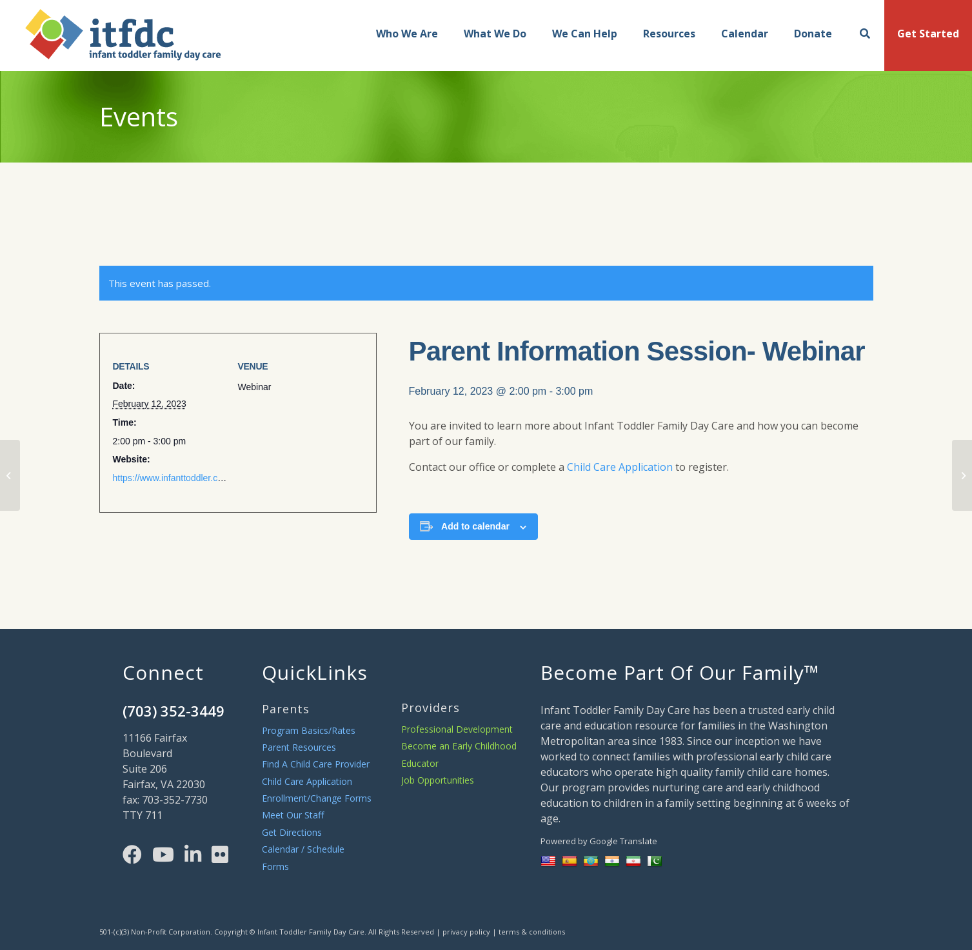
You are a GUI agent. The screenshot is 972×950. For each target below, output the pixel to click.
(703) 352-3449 (173, 710)
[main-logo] (110, 38)
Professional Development (457, 729)
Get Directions (292, 832)
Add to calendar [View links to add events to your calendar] (475, 526)
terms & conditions (532, 931)
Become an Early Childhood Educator (459, 754)
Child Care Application (620, 467)
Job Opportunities (437, 780)
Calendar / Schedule (303, 849)
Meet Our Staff (293, 815)
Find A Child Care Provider (316, 764)
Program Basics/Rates (308, 730)
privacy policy (466, 931)
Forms (275, 866)
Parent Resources (299, 747)
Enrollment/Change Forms (317, 798)
